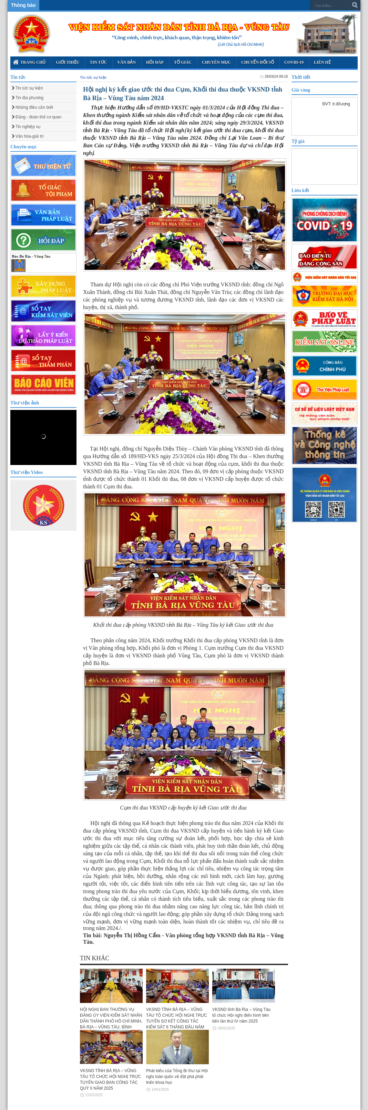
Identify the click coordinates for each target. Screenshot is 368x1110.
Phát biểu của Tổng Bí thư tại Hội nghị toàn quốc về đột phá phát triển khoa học (177, 1076)
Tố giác (183, 62)
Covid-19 (294, 62)
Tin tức (98, 62)
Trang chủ (29, 62)
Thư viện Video (26, 472)
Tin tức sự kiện (93, 77)
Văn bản (126, 62)
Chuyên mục (216, 62)
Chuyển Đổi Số (257, 62)
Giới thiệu (67, 62)
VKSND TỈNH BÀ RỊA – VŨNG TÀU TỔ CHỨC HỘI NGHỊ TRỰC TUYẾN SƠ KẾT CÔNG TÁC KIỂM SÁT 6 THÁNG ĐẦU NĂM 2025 (176, 1021)
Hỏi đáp (155, 62)
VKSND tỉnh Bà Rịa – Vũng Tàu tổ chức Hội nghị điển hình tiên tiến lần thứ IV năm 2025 (241, 1015)
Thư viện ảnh (24, 402)
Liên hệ (322, 62)
